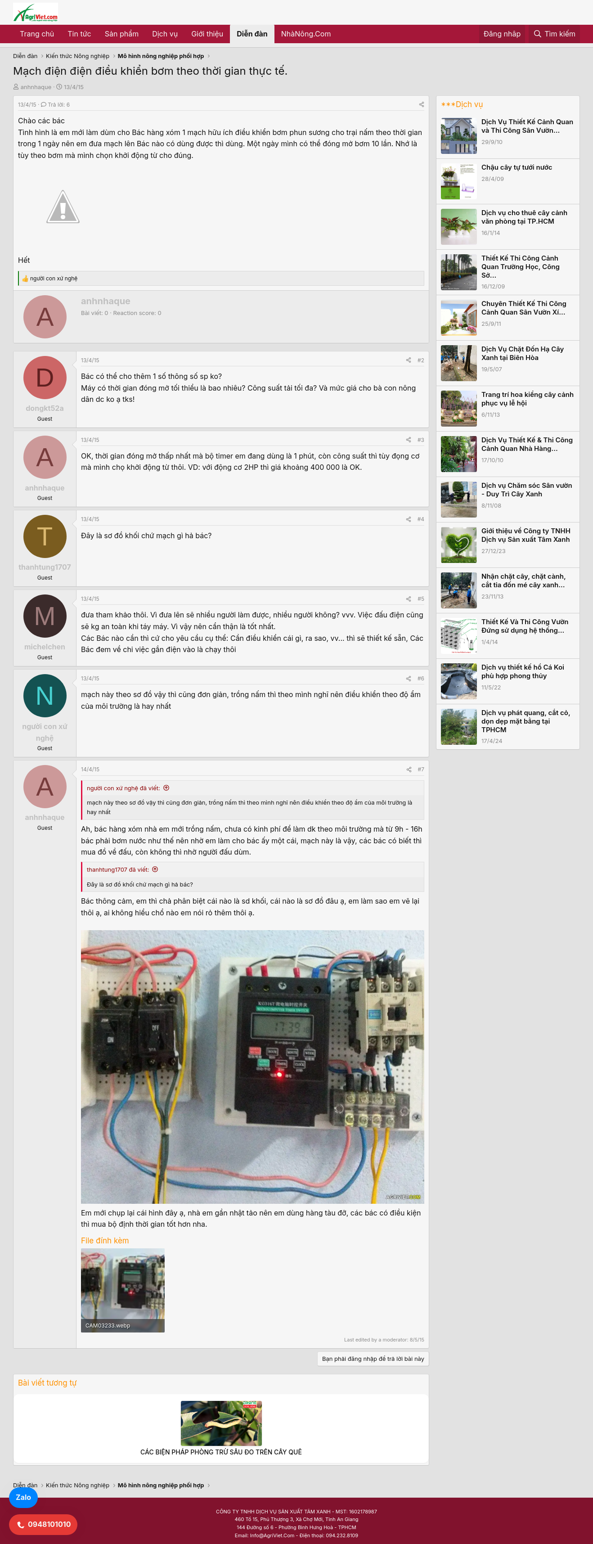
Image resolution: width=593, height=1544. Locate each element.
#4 (421, 519)
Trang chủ (37, 33)
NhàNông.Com (306, 33)
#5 (421, 598)
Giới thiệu (207, 33)
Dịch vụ (165, 33)
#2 (421, 360)
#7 (421, 769)
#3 (421, 440)
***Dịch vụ (462, 104)
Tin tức (79, 33)
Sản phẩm (122, 33)
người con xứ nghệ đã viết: (123, 788)
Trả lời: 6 (55, 104)
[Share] (421, 104)
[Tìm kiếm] (554, 34)
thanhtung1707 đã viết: (118, 869)
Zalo (23, 1497)
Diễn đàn (252, 33)
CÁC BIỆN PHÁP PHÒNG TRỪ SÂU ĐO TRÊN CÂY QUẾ (221, 1452)
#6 (421, 678)
